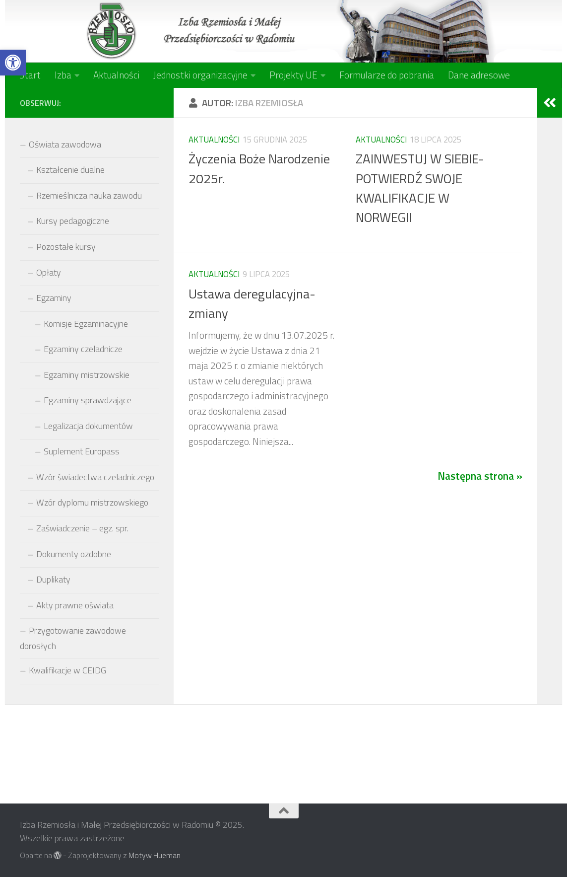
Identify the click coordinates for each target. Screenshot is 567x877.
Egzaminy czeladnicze (83, 349)
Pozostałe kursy (66, 246)
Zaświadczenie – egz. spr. (82, 528)
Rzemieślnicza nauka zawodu (89, 195)
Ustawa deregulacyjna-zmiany (252, 303)
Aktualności (116, 75)
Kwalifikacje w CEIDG (67, 670)
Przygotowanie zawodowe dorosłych (73, 638)
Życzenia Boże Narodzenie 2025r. (259, 168)
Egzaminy (53, 297)
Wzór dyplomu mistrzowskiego (92, 502)
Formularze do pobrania (386, 75)
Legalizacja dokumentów (88, 426)
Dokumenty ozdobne (73, 554)
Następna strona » (480, 476)
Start (30, 75)
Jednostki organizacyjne (200, 75)
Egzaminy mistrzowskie (86, 374)
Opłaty (48, 272)
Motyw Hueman (154, 855)
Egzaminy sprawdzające (87, 400)
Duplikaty (53, 579)
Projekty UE (293, 75)
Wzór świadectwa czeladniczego (95, 477)
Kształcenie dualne (70, 169)
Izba (63, 75)
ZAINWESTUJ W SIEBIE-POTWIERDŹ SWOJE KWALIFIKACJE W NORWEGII (420, 187)
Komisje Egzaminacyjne (86, 323)
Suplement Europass (82, 451)
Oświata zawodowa (65, 144)
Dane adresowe (479, 75)
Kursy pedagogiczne (72, 220)
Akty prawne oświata (75, 605)
